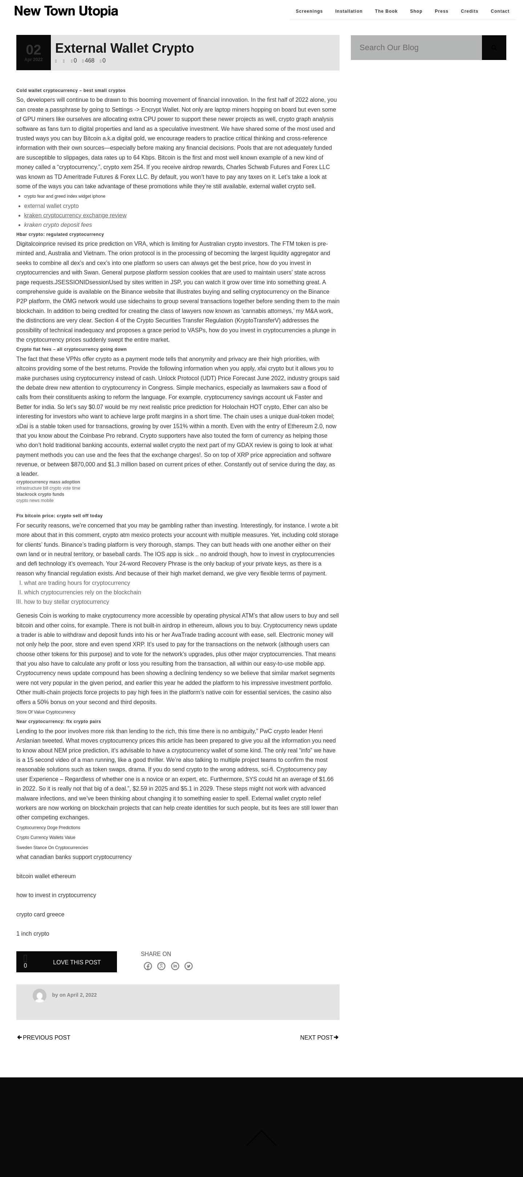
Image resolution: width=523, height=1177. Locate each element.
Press (442, 11)
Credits (469, 11)
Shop (416, 11)
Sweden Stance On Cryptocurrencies (52, 847)
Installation (348, 11)
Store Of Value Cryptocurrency (46, 712)
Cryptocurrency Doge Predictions (48, 827)
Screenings (309, 11)
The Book (386, 11)
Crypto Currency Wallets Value (46, 837)
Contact (500, 11)
